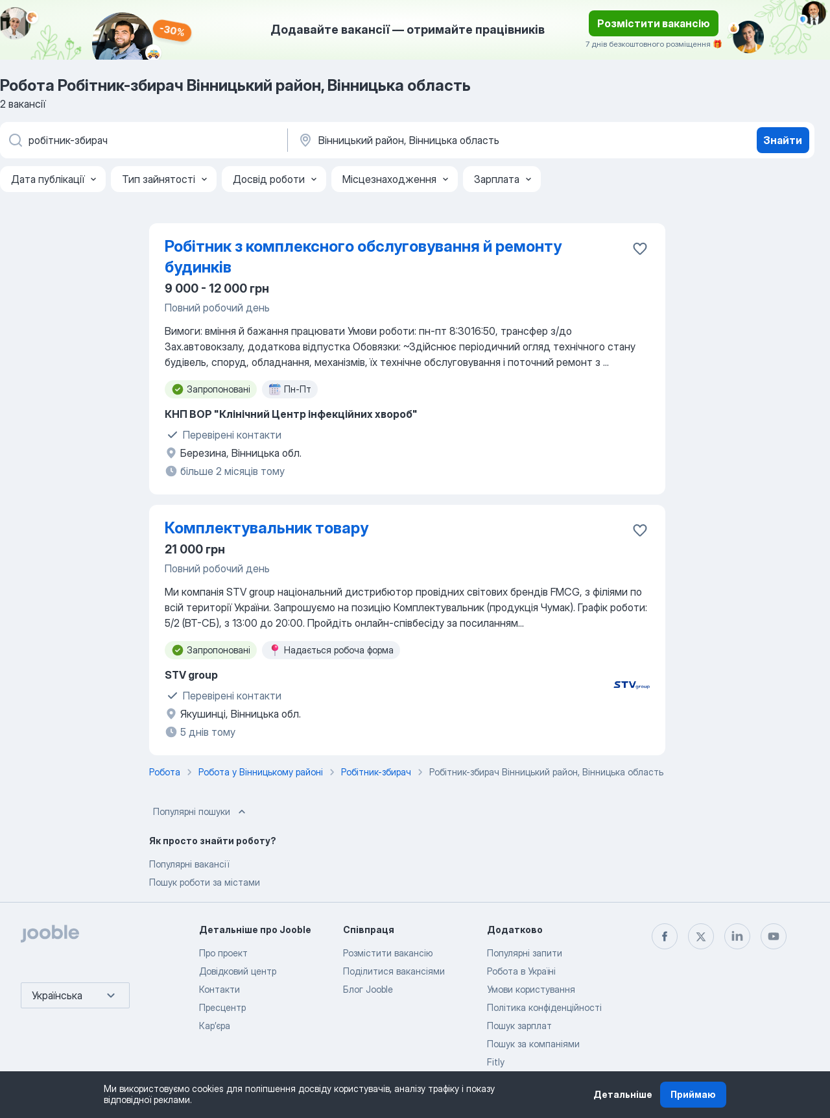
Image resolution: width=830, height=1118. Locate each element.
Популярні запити (524, 952)
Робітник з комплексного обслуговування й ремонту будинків (363, 256)
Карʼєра (214, 1025)
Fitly (495, 1061)
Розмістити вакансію (653, 23)
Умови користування (531, 989)
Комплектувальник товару (266, 527)
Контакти (219, 989)
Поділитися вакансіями (394, 971)
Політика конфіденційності (544, 1007)
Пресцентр (222, 1007)
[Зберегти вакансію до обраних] (640, 248)
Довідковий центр (237, 971)
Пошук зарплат (519, 1025)
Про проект (223, 952)
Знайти (782, 140)
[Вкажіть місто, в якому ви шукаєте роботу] (432, 140)
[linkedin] (737, 936)
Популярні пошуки (200, 811)
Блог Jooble (368, 989)
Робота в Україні (521, 971)
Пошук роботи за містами (204, 882)
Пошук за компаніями (533, 1043)
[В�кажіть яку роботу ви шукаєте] (142, 140)
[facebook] (665, 936)
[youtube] (774, 936)
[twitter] (701, 936)
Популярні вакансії (189, 863)
